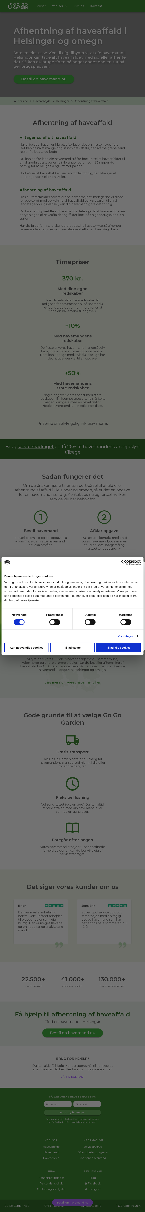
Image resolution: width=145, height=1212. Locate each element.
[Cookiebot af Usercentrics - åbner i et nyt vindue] (124, 562)
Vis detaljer (125, 636)
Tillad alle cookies (118, 647)
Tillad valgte (72, 647)
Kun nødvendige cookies (26, 647)
